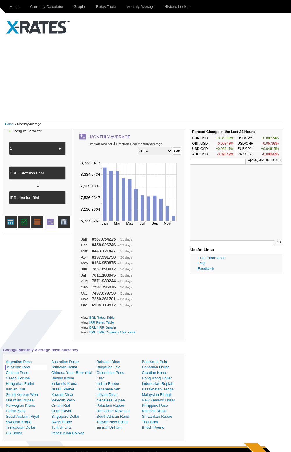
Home (15, 6)
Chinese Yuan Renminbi (71, 372)
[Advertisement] (148, 78)
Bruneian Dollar (64, 367)
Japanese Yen (108, 389)
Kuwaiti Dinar (62, 394)
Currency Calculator (46, 6)
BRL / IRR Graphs (103, 327)
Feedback (206, 268)
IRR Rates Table (101, 322)
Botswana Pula (154, 362)
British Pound (153, 427)
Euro (100, 378)
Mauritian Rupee (19, 400)
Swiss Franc (61, 422)
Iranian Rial (15, 389)
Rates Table (106, 6)
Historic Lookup (177, 6)
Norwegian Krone (20, 405)
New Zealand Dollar (158, 400)
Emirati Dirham (109, 427)
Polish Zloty (15, 411)
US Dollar (14, 433)
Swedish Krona (18, 422)
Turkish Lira (61, 427)
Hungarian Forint (20, 383)
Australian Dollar (65, 362)
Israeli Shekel (62, 389)
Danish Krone (62, 378)
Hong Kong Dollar (157, 378)
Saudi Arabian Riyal (22, 416)
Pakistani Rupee (110, 405)
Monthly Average (140, 6)
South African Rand (113, 416)
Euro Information (212, 258)
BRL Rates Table (102, 317)
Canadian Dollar (155, 367)
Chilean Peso (17, 372)
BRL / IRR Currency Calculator (112, 332)
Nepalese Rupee (111, 400)
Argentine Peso (19, 362)
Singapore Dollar (65, 416)
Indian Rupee (108, 383)
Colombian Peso (110, 372)
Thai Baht (150, 422)
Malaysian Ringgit (157, 394)
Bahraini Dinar (108, 362)
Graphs (80, 6)
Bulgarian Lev (108, 367)
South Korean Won (22, 394)
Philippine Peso (155, 405)
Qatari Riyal (61, 411)
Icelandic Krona (64, 383)
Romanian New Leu (113, 411)
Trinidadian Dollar (20, 427)
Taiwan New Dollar (112, 422)
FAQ (201, 263)
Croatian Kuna (154, 372)
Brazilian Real (18, 367)
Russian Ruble (154, 411)
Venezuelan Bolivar (67, 433)
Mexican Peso (63, 400)
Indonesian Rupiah (157, 383)
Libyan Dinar (107, 394)
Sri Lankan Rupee (157, 416)
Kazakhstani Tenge (158, 389)
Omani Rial (60, 405)
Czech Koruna (18, 378)
